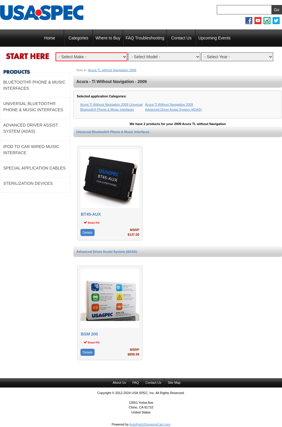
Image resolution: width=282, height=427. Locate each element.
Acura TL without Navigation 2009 (112, 70)
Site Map (174, 382)
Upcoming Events (214, 38)
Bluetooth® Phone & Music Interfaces (34, 85)
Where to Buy (107, 38)
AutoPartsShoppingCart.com (150, 424)
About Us (119, 382)
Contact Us (181, 38)
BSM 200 (89, 334)
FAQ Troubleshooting (145, 38)
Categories (78, 38)
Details (88, 232)
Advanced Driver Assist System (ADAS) (106, 251)
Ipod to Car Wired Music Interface (31, 149)
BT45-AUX (91, 214)
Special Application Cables (34, 168)
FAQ (135, 382)
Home (49, 38)
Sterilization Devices (28, 183)
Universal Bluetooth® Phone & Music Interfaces (113, 132)
